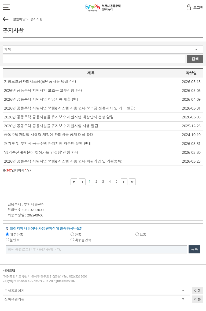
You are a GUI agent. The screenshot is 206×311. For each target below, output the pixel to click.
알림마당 (19, 19)
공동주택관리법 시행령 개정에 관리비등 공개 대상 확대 (49, 134)
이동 (197, 290)
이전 (82, 181)
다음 (124, 181)
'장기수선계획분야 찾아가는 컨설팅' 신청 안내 (41, 152)
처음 (74, 181)
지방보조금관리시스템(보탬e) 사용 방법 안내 (40, 81)
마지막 (132, 181)
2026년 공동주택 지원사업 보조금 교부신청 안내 (43, 90)
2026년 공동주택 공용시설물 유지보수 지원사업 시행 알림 (51, 125)
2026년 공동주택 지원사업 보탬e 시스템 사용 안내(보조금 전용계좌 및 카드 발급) (69, 108)
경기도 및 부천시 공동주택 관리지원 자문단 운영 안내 (47, 143)
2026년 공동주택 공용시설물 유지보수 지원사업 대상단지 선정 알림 (58, 116)
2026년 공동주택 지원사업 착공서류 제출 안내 (41, 99)
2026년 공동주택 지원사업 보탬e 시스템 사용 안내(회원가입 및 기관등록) (63, 161)
